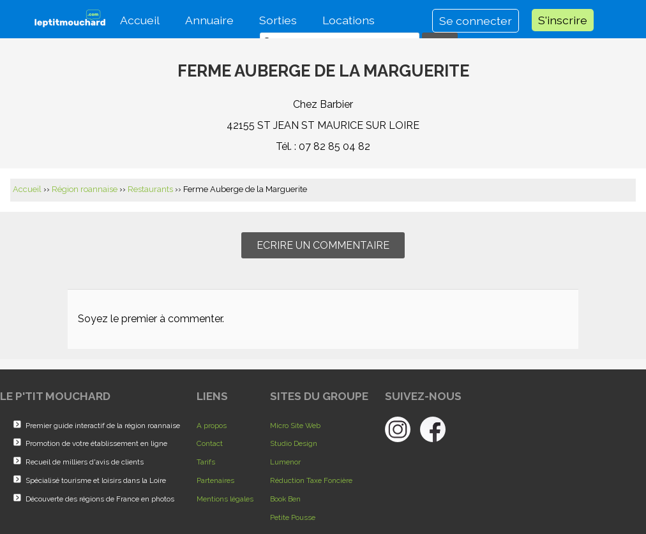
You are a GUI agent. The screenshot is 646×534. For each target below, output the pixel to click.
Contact (210, 443)
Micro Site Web (295, 425)
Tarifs (206, 461)
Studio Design (293, 443)
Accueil (140, 20)
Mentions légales (225, 498)
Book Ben (285, 498)
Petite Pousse (292, 517)
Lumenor (285, 461)
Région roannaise (84, 189)
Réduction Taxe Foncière (311, 480)
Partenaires (215, 480)
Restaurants (150, 189)
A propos (212, 425)
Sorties (278, 20)
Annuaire (209, 20)
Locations (348, 20)
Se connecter (475, 20)
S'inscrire (562, 20)
